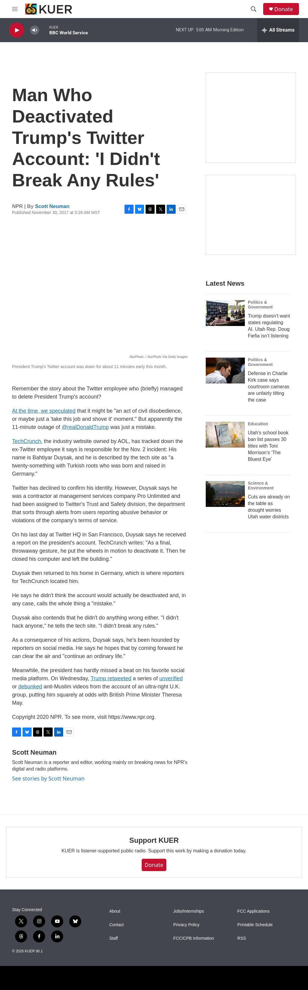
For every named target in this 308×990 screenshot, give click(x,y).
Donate (283, 9)
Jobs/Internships (188, 911)
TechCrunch (26, 441)
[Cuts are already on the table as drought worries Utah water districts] (225, 494)
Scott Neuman (52, 206)
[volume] (34, 30)
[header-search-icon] (253, 9)
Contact (116, 925)
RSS (241, 938)
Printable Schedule (255, 925)
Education (258, 423)
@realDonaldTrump (85, 427)
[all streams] (278, 30)
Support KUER (154, 840)
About (114, 911)
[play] (16, 30)
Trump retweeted (111, 678)
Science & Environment (261, 485)
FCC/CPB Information (193, 938)
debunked (30, 687)
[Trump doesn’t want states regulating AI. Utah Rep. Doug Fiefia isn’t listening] (225, 313)
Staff (113, 938)
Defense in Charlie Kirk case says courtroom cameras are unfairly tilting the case (268, 386)
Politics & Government (260, 304)
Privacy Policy (186, 925)
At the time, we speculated (43, 411)
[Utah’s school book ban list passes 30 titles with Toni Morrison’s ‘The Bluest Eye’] (225, 435)
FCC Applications (253, 911)
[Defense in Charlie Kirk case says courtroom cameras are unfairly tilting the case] (225, 370)
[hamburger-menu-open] (14, 9)
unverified (171, 678)
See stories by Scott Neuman (48, 778)
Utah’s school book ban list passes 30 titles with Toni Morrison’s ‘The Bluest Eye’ (268, 446)
